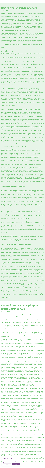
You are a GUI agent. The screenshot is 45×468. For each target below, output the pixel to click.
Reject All (7, 464)
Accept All (15, 464)
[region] (11, 461)
